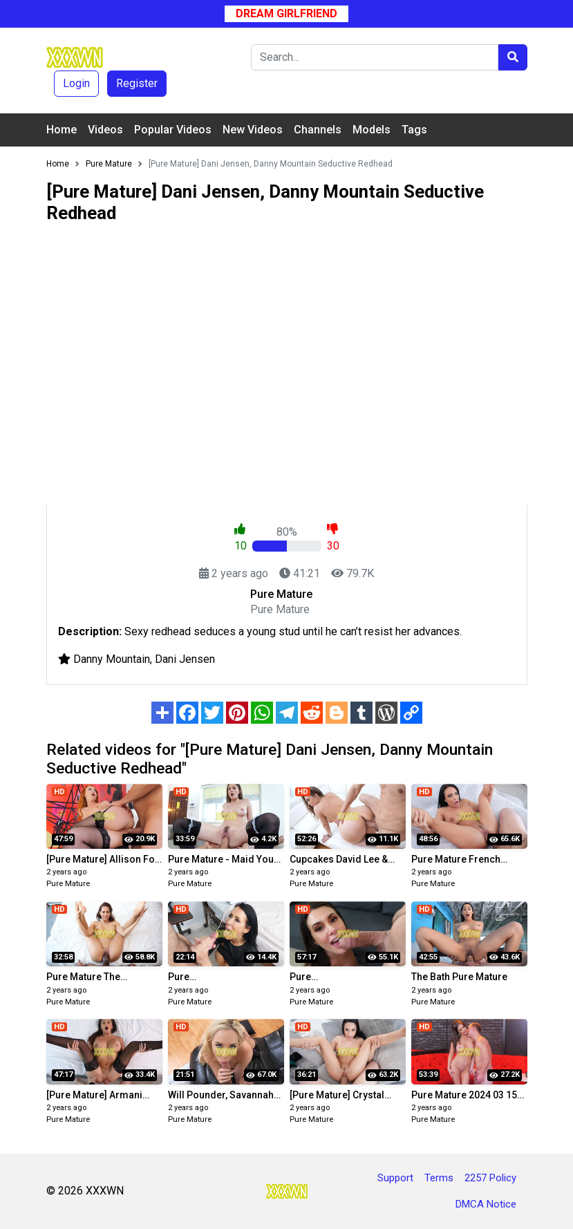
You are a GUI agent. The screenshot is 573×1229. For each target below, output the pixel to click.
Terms (438, 1178)
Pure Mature (68, 883)
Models (372, 129)
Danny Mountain (111, 659)
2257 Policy (490, 1178)
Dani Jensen (185, 659)
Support (395, 1178)
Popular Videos (173, 129)
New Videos (253, 129)
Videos (105, 129)
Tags (414, 129)
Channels (317, 129)
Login (76, 83)
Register (137, 83)
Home (61, 129)
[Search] (374, 57)
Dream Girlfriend (286, 13)
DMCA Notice (485, 1204)
